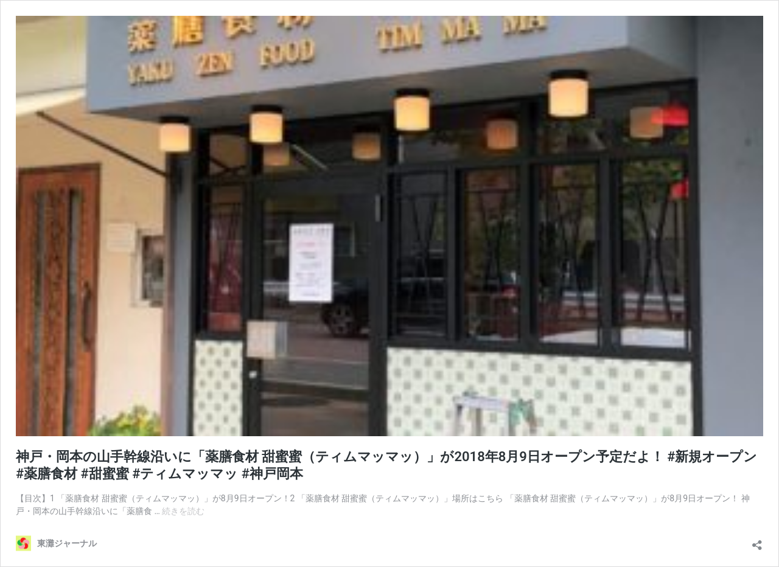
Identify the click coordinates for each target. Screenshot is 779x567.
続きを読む (183, 511)
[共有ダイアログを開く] (757, 542)
